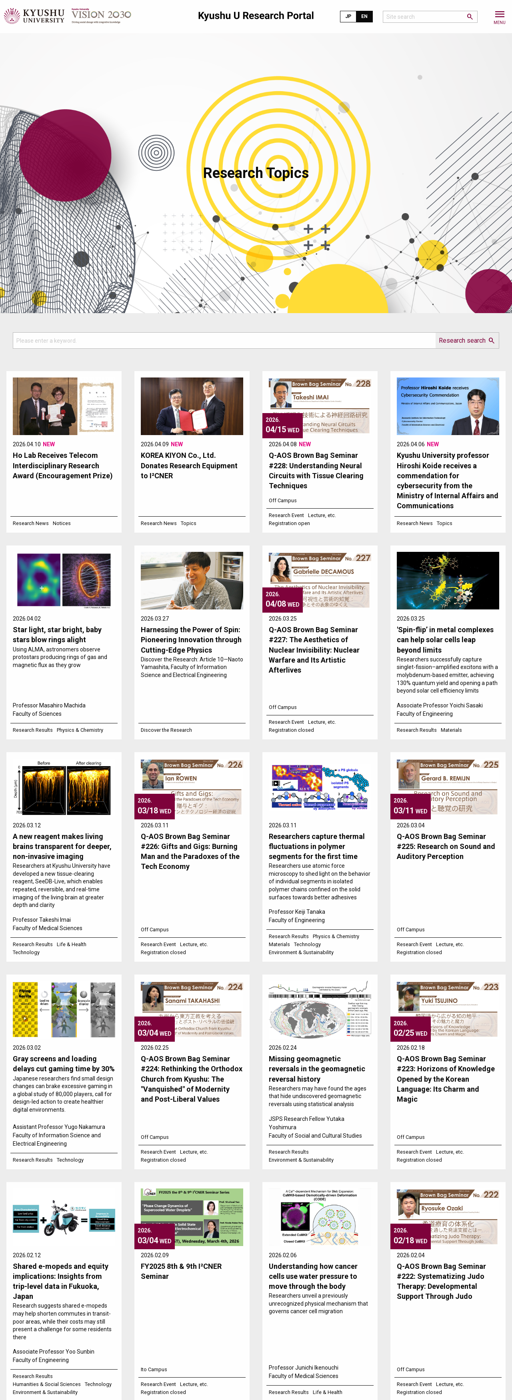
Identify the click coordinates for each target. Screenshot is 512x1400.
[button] (499, 17)
